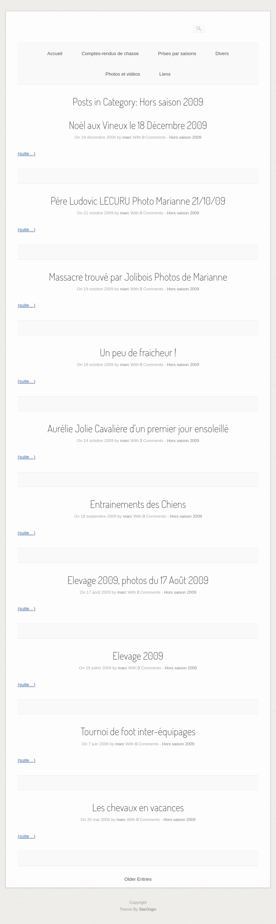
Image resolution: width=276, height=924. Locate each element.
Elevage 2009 (137, 655)
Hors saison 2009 (185, 137)
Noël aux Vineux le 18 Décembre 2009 (138, 125)
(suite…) (26, 153)
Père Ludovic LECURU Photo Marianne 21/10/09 (138, 200)
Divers (222, 53)
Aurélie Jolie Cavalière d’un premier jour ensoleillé (138, 428)
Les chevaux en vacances (138, 807)
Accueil (55, 53)
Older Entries (138, 879)
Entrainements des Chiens (138, 503)
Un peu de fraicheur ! (138, 352)
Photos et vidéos (123, 74)
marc (127, 137)
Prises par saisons (177, 53)
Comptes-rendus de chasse (110, 53)
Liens (164, 74)
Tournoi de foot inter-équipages (138, 731)
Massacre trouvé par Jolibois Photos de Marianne (138, 276)
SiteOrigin (147, 909)
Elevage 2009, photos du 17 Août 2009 (138, 579)
